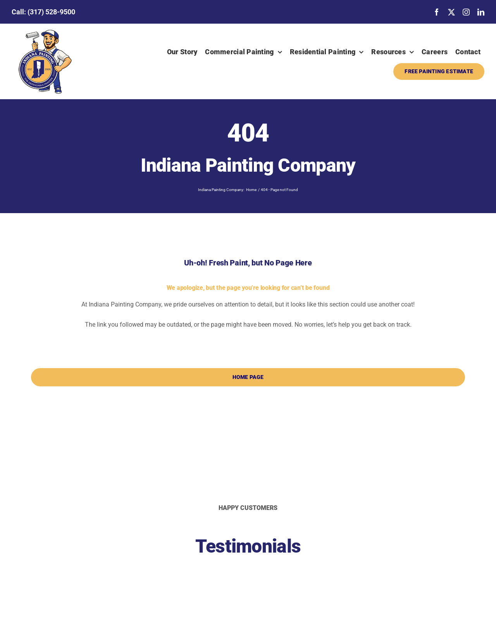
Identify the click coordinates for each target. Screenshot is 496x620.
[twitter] (451, 12)
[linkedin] (480, 12)
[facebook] (436, 12)
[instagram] (466, 12)
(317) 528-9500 (51, 12)
